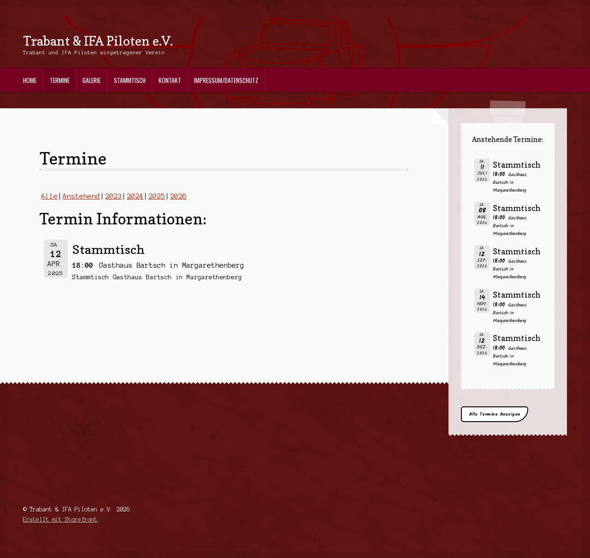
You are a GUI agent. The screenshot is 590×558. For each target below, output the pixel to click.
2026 (178, 196)
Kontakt (170, 80)
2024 (135, 196)
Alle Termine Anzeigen (494, 414)
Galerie (91, 80)
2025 (156, 196)
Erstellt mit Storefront (60, 520)
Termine (60, 80)
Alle (49, 196)
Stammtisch (130, 80)
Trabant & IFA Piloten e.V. (98, 40)
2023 (113, 196)
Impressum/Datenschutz (226, 80)
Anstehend (81, 196)
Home (29, 80)
